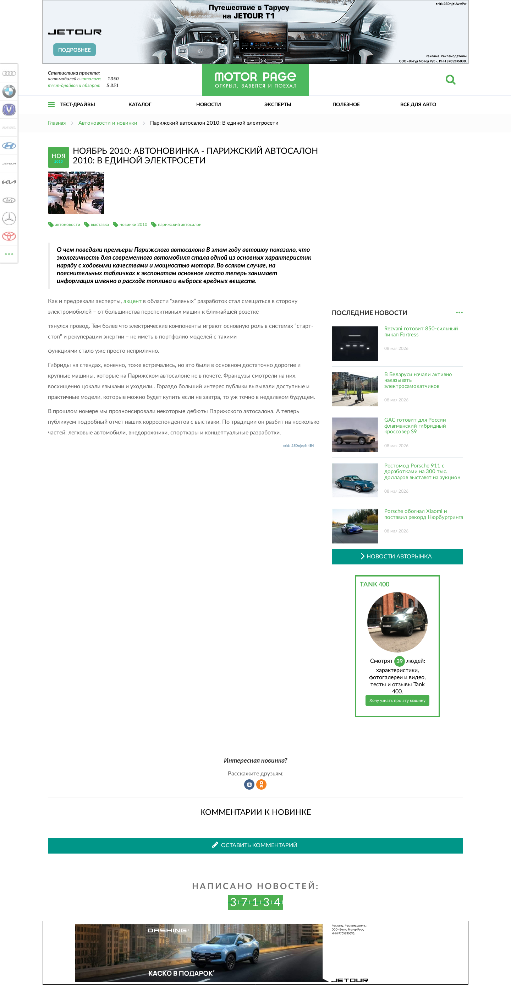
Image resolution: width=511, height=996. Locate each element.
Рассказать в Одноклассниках (261, 784)
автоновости (67, 224)
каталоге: (91, 79)
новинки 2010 (133, 224)
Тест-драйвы (77, 104)
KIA (8, 182)
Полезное (346, 104)
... (459, 312)
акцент (132, 301)
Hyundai (8, 146)
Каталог (140, 104)
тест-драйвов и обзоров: (74, 85)
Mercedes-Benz (8, 218)
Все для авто (418, 104)
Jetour (8, 164)
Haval (8, 127)
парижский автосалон (180, 224)
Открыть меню (51, 112)
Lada (8, 200)
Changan (8, 109)
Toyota (8, 236)
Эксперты (277, 104)
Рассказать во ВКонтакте (249, 784)
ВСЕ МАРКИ (8, 253)
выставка (100, 224)
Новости (208, 104)
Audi (8, 73)
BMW (8, 91)
